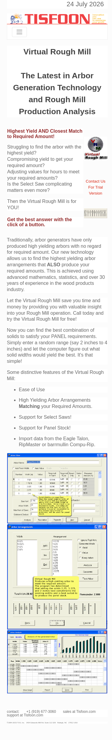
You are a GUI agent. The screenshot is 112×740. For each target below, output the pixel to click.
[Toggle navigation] (19, 32)
